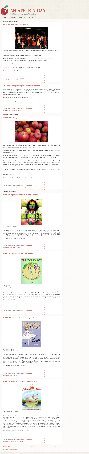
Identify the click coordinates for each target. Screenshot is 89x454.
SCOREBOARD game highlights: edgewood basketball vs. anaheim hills (21, 86)
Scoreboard (18, 110)
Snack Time (43, 187)
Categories (12, 17)
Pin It (44, 79)
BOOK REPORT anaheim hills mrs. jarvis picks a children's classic (20, 381)
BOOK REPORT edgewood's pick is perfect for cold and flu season (20, 195)
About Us (22, 17)
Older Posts (56, 446)
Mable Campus (9, 79)
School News (17, 79)
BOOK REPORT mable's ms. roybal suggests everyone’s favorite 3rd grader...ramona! (25, 318)
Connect (30, 17)
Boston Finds (11, 174)
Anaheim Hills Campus (11, 187)
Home (4, 17)
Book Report (9, 247)
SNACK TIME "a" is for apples (11, 118)
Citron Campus (20, 187)
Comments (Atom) (13, 449)
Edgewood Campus (10, 110)
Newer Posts (7, 446)
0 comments (29, 78)
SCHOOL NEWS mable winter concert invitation (15, 24)
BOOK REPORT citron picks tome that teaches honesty (18, 253)
